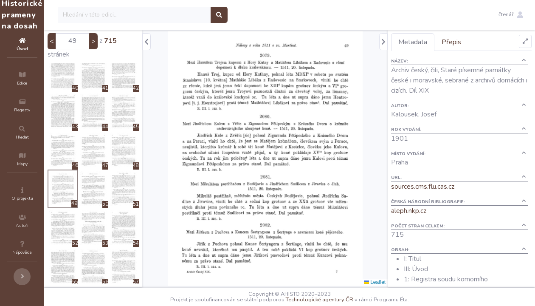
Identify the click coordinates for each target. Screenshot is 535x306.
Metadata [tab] (428, 42)
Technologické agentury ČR (345, 299)
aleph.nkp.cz (424, 210)
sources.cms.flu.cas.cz (438, 186)
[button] (510, 15)
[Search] (185, 15)
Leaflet (390, 282)
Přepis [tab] (466, 42)
